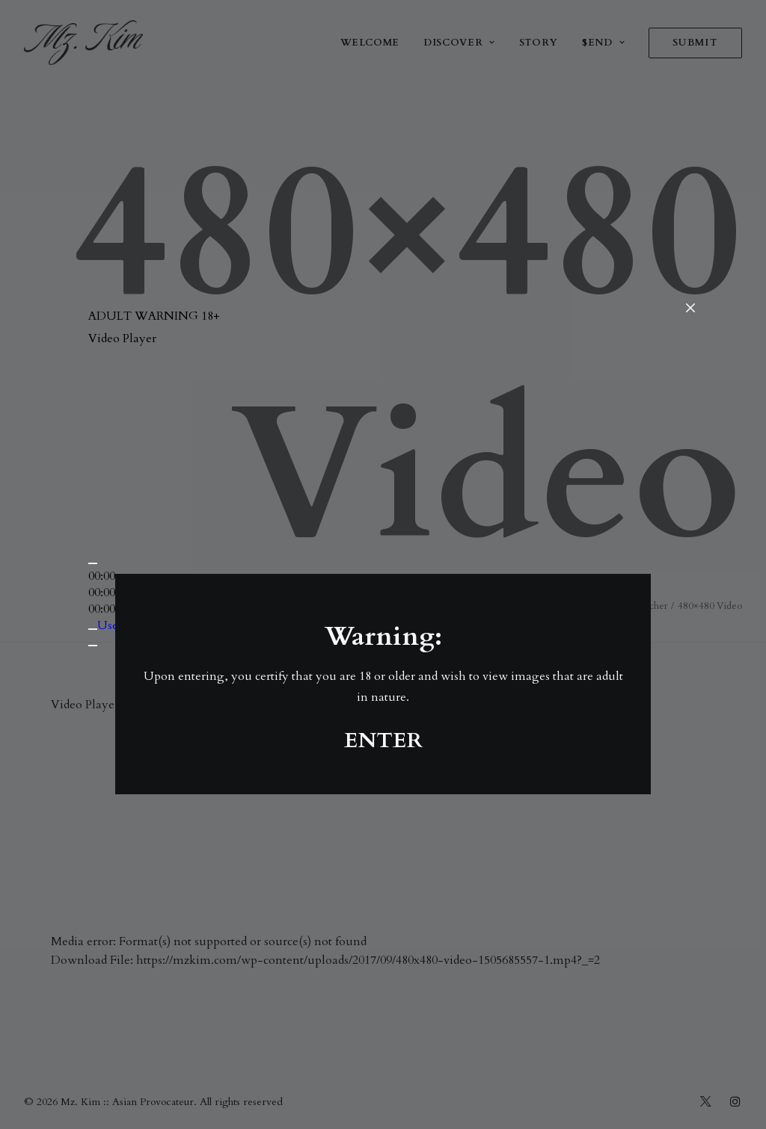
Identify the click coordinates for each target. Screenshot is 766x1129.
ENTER (383, 740)
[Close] (690, 309)
